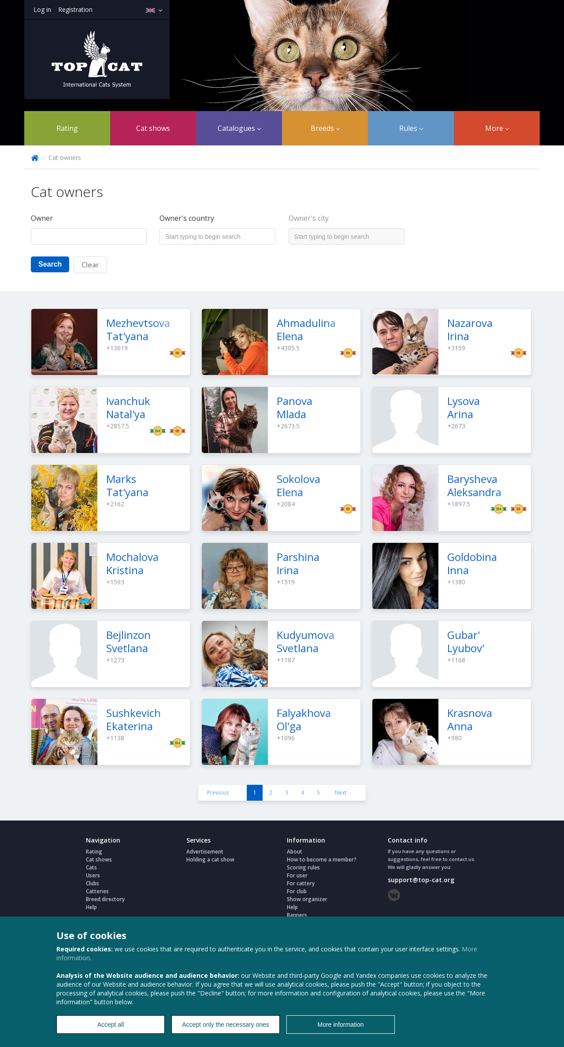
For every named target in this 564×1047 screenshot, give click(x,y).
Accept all (110, 1024)
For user (297, 875)
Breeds (325, 128)
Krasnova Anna (469, 719)
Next (340, 792)
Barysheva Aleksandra (474, 485)
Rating (67, 128)
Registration (75, 9)
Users (93, 875)
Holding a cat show (210, 859)
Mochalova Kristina (132, 563)
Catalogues (239, 128)
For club (297, 891)
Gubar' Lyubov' (465, 641)
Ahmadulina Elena (306, 329)
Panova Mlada (294, 407)
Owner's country (187, 218)
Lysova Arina (463, 407)
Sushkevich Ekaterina (133, 719)
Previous (218, 792)
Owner (42, 218)
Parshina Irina (298, 563)
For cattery (301, 883)
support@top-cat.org (421, 880)
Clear (90, 265)
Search (50, 264)
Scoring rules (303, 867)
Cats (91, 867)
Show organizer (307, 899)
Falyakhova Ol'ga (304, 719)
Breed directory (105, 899)
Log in (42, 9)
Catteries (97, 891)
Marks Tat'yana (127, 485)
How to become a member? (321, 859)
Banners (297, 915)
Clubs (92, 883)
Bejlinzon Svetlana (128, 641)
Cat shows (153, 128)
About (294, 851)
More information (340, 1024)
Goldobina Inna (472, 563)
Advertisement (204, 851)
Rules (411, 128)
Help (91, 907)
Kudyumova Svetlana (305, 641)
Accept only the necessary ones (225, 1024)
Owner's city (309, 218)
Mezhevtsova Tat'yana (138, 329)
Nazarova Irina (470, 329)
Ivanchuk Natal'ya (128, 407)
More (497, 128)
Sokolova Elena (298, 485)
